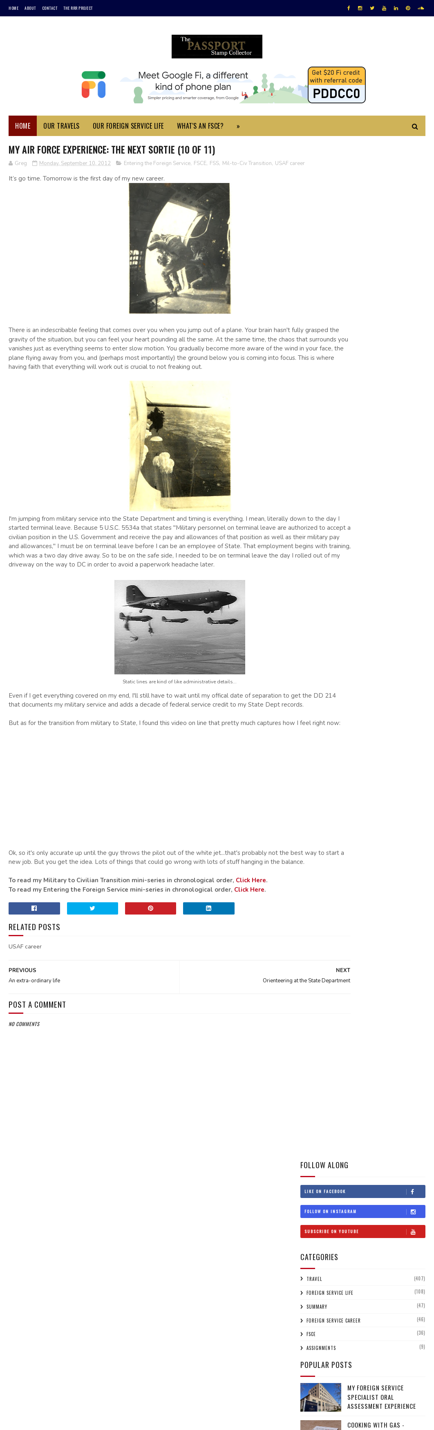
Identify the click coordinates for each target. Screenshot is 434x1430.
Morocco (399, 699)
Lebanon (408, 671)
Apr (323, 1164)
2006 (318, 1259)
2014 (317, 945)
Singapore (387, 742)
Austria (346, 556)
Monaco (369, 699)
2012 (317, 968)
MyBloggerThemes (117, 1420)
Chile (392, 571)
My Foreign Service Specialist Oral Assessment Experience (381, 383)
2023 (318, 841)
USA (308, 785)
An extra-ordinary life (346, 1093)
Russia (384, 728)
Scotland (354, 742)
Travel (314, 265)
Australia (315, 556)
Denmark (314, 599)
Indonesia (373, 642)
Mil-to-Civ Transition (247, 168)
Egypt (341, 599)
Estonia (396, 599)
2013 (317, 957)
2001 (317, 1305)
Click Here (251, 940)
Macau (387, 685)
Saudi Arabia (318, 742)
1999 (317, 1317)
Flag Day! (327, 1023)
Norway (391, 714)
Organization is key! (343, 1034)
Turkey (343, 771)
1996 (317, 1340)
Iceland (343, 642)
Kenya (337, 671)
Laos (383, 671)
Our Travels (61, 130)
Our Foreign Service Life (128, 130)
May (323, 1153)
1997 (317, 1329)
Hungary (314, 642)
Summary (316, 293)
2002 (318, 1294)
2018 (317, 899)
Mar (323, 1175)
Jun (322, 1141)
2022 (318, 853)
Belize (311, 571)
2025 (318, 829)
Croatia (336, 585)
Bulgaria (339, 571)
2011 (317, 1202)
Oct (323, 1001)
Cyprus (363, 585)
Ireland (333, 657)
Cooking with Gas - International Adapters (382, 416)
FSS (214, 168)
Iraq (309, 657)
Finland (312, 614)
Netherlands (319, 714)
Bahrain (374, 556)
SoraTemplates (47, 1420)
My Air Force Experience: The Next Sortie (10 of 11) (362, 1078)
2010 (317, 1213)
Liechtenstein (320, 685)
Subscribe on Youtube (364, 217)
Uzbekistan (367, 785)
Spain (310, 757)
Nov (323, 990)
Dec (323, 978)
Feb (322, 1187)
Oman (310, 728)
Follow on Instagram (364, 197)
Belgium (403, 556)
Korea (361, 671)
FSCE (200, 168)
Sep (322, 1013)
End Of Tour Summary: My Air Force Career (364, 1049)
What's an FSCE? (200, 130)
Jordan (312, 671)
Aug (323, 1118)
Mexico (342, 699)
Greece (312, 628)
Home (13, 8)
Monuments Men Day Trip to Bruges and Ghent (383, 453)
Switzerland (399, 757)
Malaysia (314, 699)
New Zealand (358, 714)
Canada (368, 571)
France (339, 614)
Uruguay (333, 785)
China (310, 585)
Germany (367, 614)
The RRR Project (78, 8)
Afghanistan (355, 542)
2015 (317, 934)
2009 (318, 1224)
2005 (318, 1271)
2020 (318, 876)
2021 (317, 864)
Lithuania (358, 685)
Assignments (321, 334)
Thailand (314, 771)
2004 (318, 1282)
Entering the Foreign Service (157, 168)
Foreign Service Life (329, 279)
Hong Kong (377, 628)
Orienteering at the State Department (368, 1064)
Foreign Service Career (333, 306)
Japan (404, 657)
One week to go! (337, 1104)
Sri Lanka (337, 757)
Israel (359, 657)
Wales (397, 785)
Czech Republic (399, 585)
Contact (50, 8)
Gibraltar (398, 614)
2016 (317, 922)
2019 (317, 887)
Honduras (342, 628)
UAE (409, 771)
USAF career (24, 177)
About (30, 8)
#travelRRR (317, 542)
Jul (322, 1129)
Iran (400, 642)
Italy (381, 657)
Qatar (360, 728)
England (367, 599)
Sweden (366, 757)
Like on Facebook (364, 177)
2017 (317, 910)
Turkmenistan (378, 771)
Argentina (392, 542)
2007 (318, 1248)
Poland (335, 728)
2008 (318, 1236)
